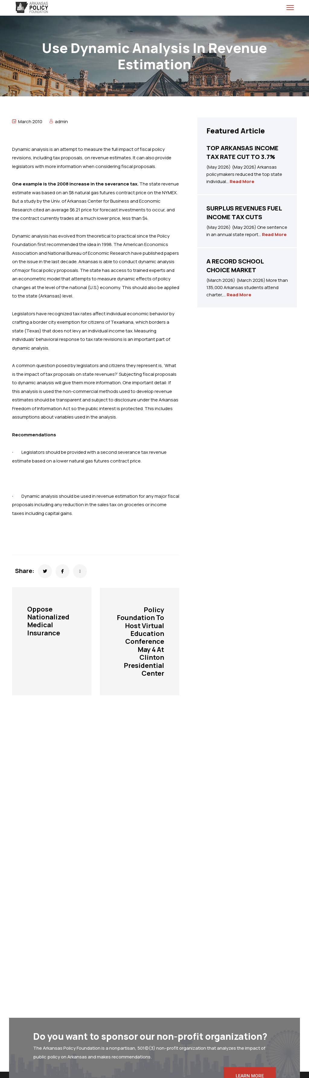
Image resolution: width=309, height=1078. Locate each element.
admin (61, 121)
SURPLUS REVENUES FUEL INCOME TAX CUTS (244, 212)
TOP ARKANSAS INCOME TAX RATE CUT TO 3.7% (242, 152)
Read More (242, 181)
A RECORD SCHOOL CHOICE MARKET (235, 265)
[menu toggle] (290, 7)
